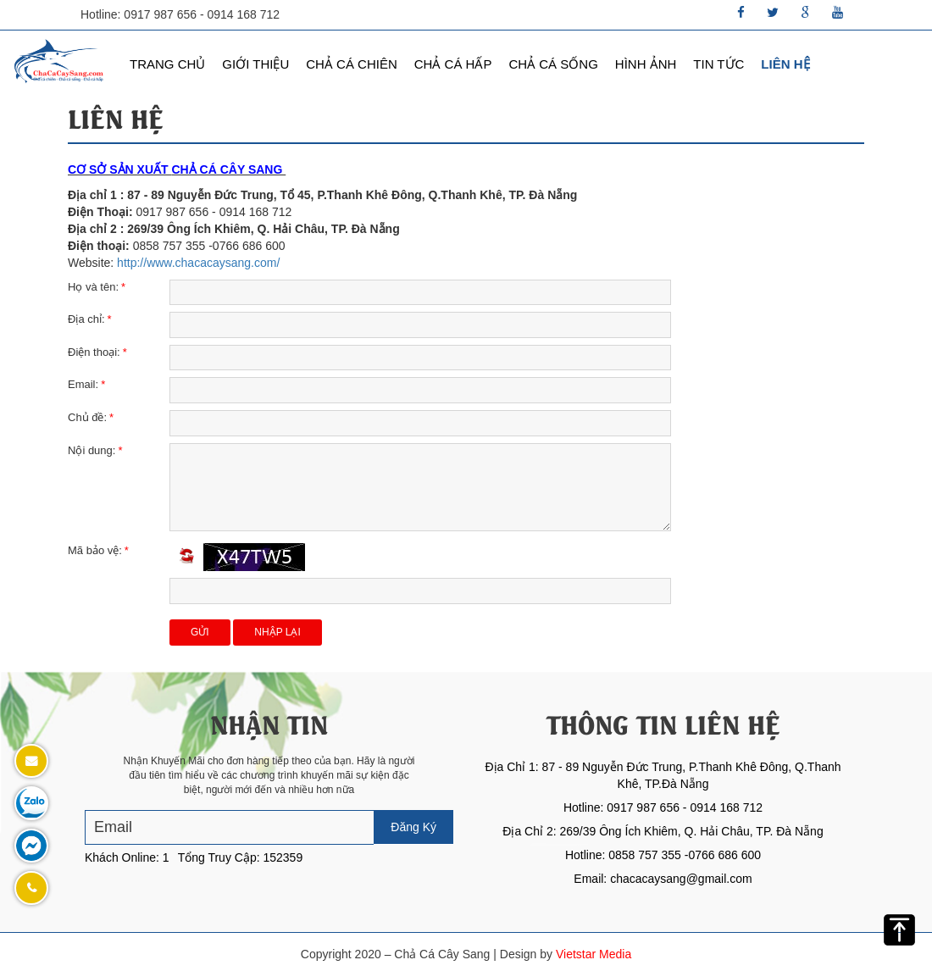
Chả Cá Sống (552, 64)
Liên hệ (785, 64)
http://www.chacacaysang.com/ (198, 262)
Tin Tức (718, 64)
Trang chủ (167, 64)
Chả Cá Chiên (351, 64)
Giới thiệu (255, 64)
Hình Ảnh (646, 64)
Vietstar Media (593, 954)
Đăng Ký (413, 827)
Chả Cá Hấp (453, 64)
